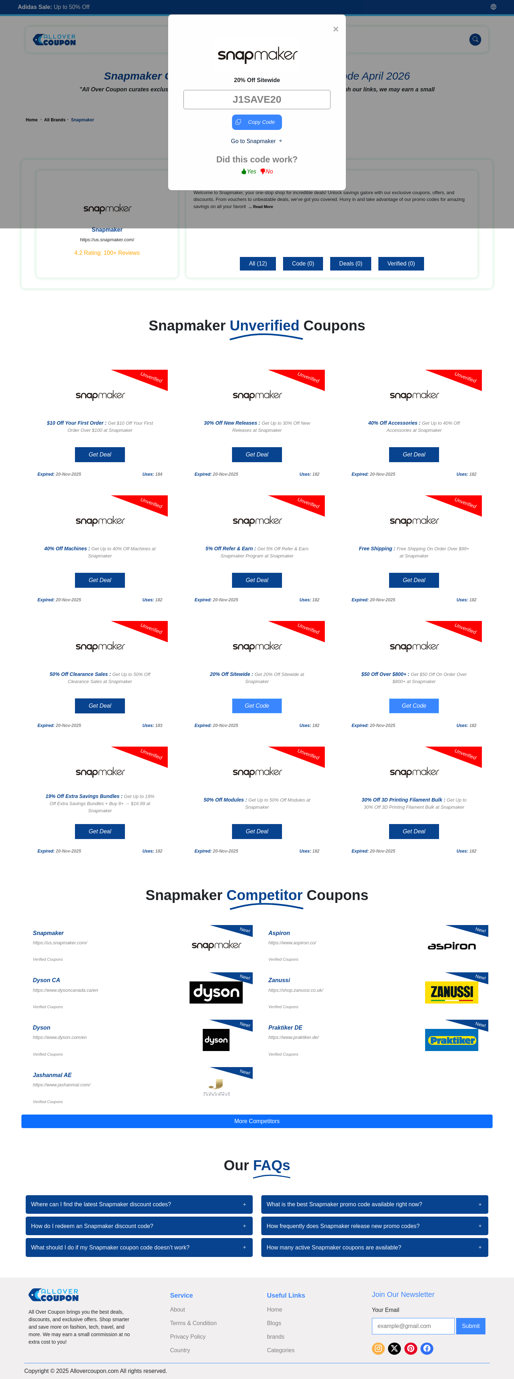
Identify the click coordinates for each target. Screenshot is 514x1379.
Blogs (274, 1323)
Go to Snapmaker (257, 141)
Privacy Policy (188, 1337)
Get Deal (100, 454)
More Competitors (256, 1121)
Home (274, 1310)
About (177, 1310)
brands (275, 1337)
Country (180, 1350)
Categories (280, 1350)
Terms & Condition (193, 1323)
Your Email (385, 1310)
